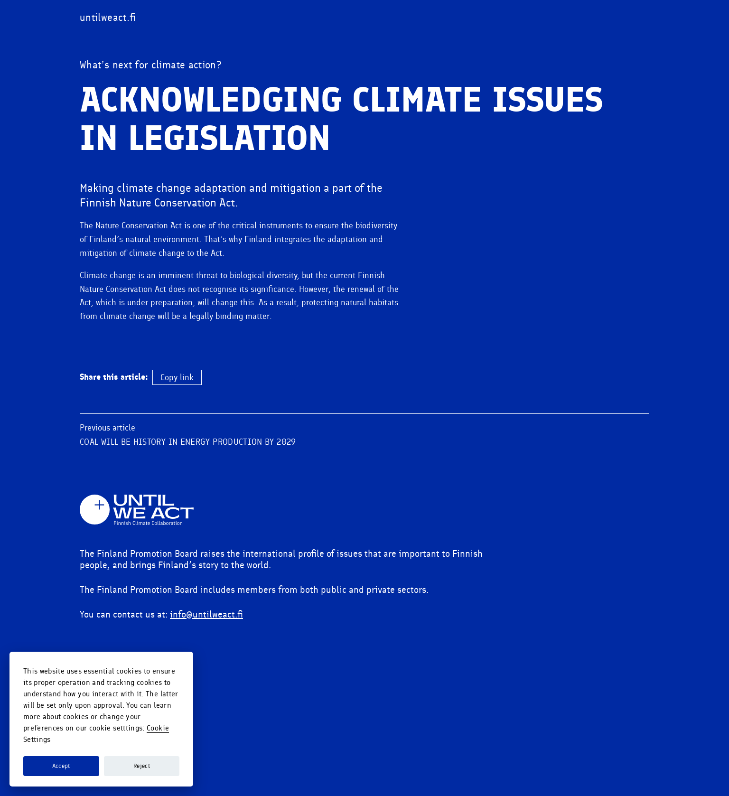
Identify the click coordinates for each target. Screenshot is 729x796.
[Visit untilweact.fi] (108, 17)
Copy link (177, 445)
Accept (61, 765)
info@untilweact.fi (206, 682)
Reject (141, 765)
